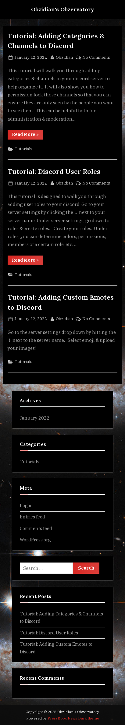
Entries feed (32, 517)
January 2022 (34, 418)
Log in (26, 505)
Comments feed (36, 528)
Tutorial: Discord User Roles (54, 171)
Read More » (27, 135)
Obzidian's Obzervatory (62, 9)
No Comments (96, 57)
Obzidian (64, 57)
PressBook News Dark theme (73, 718)
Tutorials (23, 148)
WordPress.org (35, 540)
